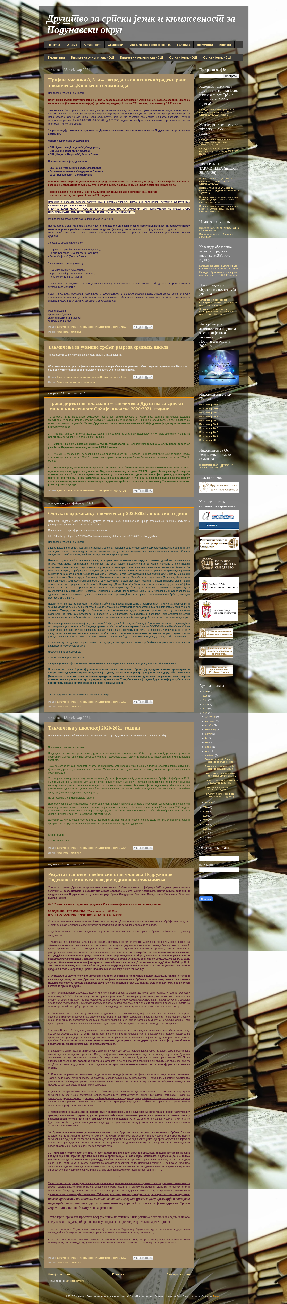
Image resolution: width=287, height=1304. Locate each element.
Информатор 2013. (209, 440)
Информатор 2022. (209, 404)
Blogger (217, 1296)
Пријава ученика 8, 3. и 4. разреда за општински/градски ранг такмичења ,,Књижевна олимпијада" (117, 82)
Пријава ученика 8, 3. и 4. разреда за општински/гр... (220, 760)
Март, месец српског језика (150, 44)
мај (207, 742)
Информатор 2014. (209, 436)
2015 (205, 829)
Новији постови (59, 1274)
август (208, 734)
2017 (205, 820)
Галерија (183, 44)
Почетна (54, 44)
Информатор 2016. (209, 428)
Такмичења (56, 57)
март (208, 751)
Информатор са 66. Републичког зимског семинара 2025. (216, 466)
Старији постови (178, 1274)
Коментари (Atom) (75, 1281)
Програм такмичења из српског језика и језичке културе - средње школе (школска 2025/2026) (218, 209)
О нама (71, 44)
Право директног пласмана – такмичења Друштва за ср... (220, 774)
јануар (208, 802)
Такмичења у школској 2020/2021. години (94, 728)
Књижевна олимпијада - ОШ (92, 57)
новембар (210, 721)
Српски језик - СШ (217, 57)
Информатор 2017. (209, 424)
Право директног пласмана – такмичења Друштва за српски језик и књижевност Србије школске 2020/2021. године (115, 406)
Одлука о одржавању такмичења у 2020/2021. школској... (221, 781)
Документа (205, 44)
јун (207, 738)
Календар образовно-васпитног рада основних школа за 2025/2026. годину (218, 267)
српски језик (76, 382)
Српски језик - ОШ (183, 57)
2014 (205, 833)
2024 (205, 700)
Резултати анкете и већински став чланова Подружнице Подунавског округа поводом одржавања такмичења (110, 877)
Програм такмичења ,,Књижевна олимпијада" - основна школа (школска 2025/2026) (216, 181)
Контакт (225, 44)
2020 (205, 807)
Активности (92, 44)
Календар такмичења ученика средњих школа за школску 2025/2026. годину (219, 151)
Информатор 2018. (209, 420)
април (208, 746)
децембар (210, 716)
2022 (205, 708)
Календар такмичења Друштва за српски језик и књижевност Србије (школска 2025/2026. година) (216, 112)
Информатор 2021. (209, 408)
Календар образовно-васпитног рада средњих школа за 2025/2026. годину (218, 273)
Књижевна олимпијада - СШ (141, 57)
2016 (205, 824)
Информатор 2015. (209, 432)
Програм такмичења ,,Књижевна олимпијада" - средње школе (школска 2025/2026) (219, 190)
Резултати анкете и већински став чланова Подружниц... (220, 795)
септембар (211, 729)
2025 (205, 696)
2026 (205, 691)
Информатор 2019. (209, 416)
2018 (205, 816)
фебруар (210, 755)
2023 (205, 704)
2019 (205, 811)
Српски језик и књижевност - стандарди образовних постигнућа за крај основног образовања (218, 302)
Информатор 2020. (209, 412)
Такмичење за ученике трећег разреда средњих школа (108, 347)
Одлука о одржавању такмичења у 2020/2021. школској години (117, 513)
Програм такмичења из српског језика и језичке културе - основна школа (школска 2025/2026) (218, 200)
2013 (205, 837)
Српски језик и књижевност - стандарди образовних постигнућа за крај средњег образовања (218, 311)
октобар (209, 725)
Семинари (115, 44)
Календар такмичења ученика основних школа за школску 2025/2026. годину (214, 142)
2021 (205, 713)
